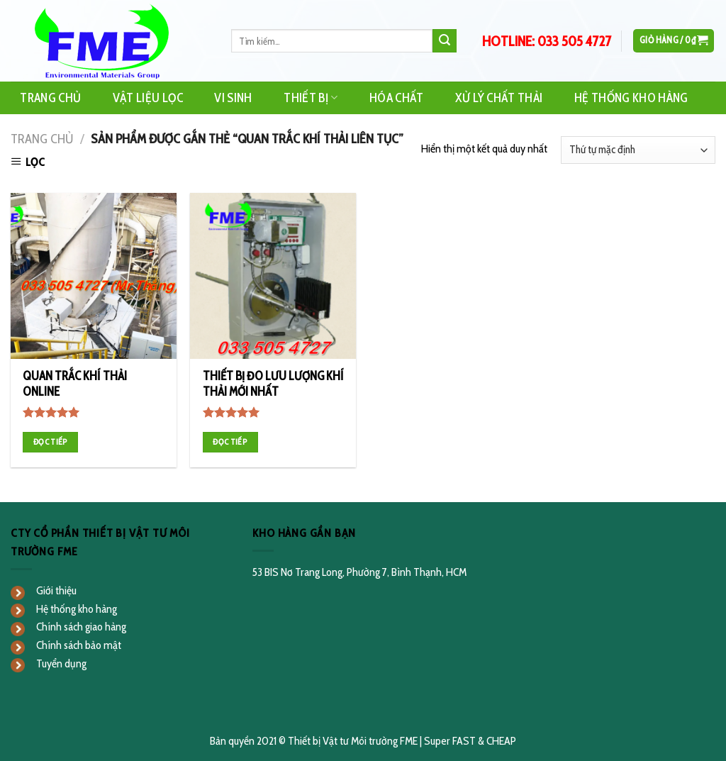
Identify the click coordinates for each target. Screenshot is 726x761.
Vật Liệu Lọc (148, 97)
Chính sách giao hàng (81, 626)
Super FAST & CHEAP (470, 741)
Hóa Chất (396, 97)
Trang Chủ (50, 97)
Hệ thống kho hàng (76, 609)
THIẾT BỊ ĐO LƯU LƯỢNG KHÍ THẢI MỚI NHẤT (273, 384)
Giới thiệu (56, 590)
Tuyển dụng (61, 663)
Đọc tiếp (50, 442)
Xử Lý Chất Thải (498, 97)
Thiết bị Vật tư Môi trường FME (353, 741)
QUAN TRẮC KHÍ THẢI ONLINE (75, 384)
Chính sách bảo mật (78, 645)
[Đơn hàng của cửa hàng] (638, 150)
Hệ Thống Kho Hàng (631, 97)
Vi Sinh (233, 97)
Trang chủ (42, 138)
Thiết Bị (310, 97)
